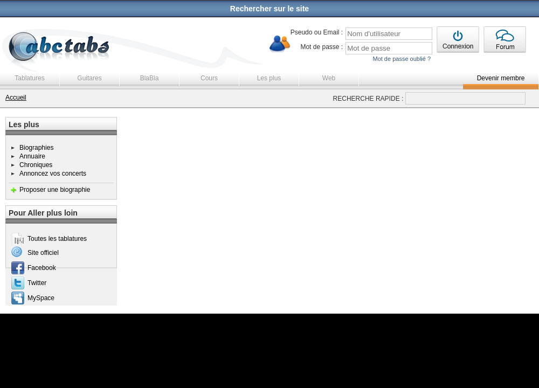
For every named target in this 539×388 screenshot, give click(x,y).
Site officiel (43, 253)
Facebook (41, 268)
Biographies (36, 147)
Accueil (15, 97)
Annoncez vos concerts (52, 173)
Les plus (269, 78)
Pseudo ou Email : (317, 32)
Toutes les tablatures (57, 238)
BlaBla (149, 78)
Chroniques (35, 165)
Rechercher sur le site (269, 8)
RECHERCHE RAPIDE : (368, 98)
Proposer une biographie (54, 189)
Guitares (89, 78)
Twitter (36, 283)
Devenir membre (501, 78)
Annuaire (32, 156)
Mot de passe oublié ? (401, 59)
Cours (209, 78)
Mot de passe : (321, 47)
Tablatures (29, 78)
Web (328, 78)
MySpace (40, 298)
